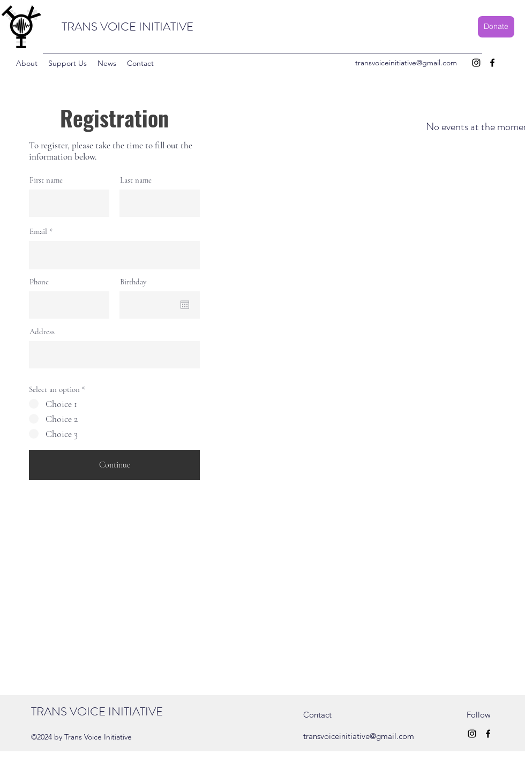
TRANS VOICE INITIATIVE (127, 26)
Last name (136, 180)
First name (46, 180)
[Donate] (496, 26)
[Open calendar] (185, 304)
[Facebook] (492, 62)
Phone (39, 282)
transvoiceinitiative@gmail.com (406, 62)
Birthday (133, 282)
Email (38, 232)
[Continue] (114, 465)
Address (42, 332)
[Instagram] (476, 62)
